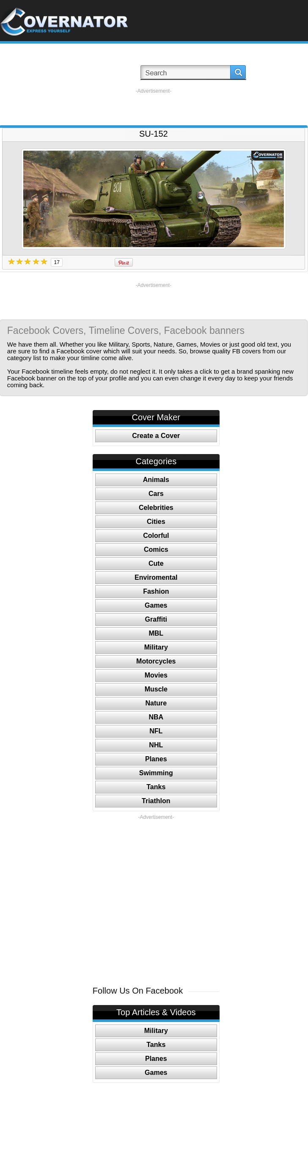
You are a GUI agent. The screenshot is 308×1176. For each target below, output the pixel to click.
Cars (156, 493)
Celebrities (156, 507)
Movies (156, 675)
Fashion (156, 591)
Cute (156, 563)
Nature (156, 703)
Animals (156, 479)
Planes (156, 759)
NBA (155, 717)
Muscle (156, 689)
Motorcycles (156, 661)
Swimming (156, 773)
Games (156, 605)
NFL (155, 731)
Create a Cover (156, 435)
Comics (156, 549)
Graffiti (156, 619)
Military (156, 647)
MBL (155, 633)
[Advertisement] (153, 107)
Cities (156, 521)
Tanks (155, 786)
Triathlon (156, 800)
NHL (156, 745)
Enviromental (156, 577)
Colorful (156, 535)
